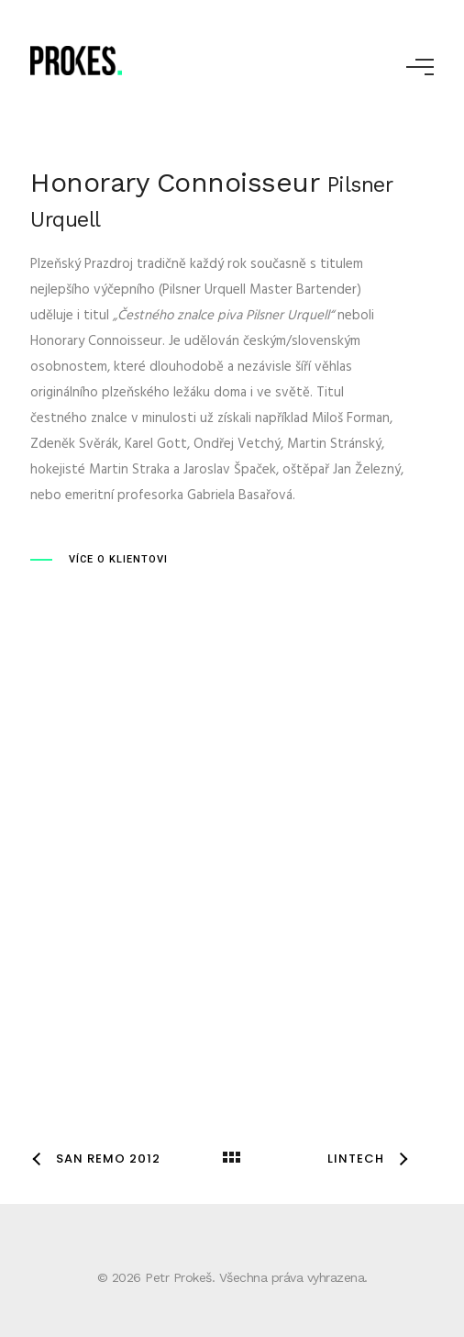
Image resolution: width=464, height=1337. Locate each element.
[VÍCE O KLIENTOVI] (99, 560)
